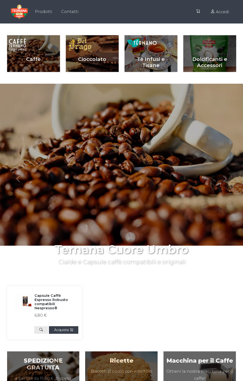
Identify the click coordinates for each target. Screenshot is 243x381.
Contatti (70, 11)
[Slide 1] (126, 267)
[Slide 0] (117, 267)
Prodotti (43, 11)
